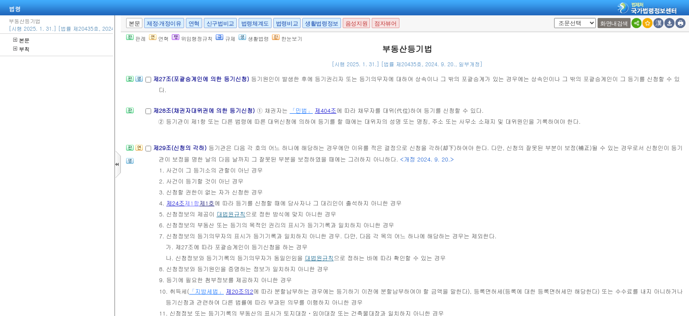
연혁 (194, 23)
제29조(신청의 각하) (180, 148)
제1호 (206, 203)
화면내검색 (614, 23)
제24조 (175, 203)
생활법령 (254, 38)
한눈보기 (287, 38)
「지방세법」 (206, 291)
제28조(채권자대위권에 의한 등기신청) (205, 110)
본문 (21, 40)
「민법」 (301, 110)
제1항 (192, 203)
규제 (226, 38)
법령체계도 (255, 23)
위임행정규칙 (192, 38)
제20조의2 (239, 291)
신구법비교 (220, 23)
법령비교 (287, 23)
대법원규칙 (231, 214)
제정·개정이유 (164, 23)
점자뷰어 (385, 23)
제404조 (325, 110)
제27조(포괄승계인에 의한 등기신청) (202, 79)
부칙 (21, 49)
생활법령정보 (321, 23)
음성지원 (356, 23)
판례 (136, 38)
